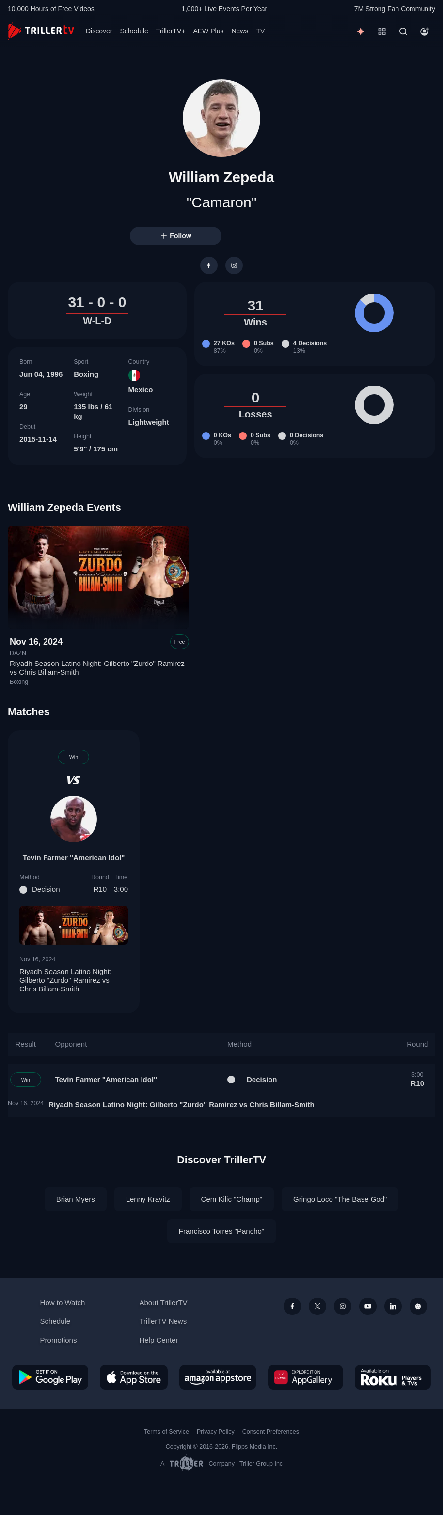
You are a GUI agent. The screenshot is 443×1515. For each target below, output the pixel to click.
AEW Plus (208, 31)
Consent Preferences (270, 1431)
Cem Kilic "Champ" (232, 1199)
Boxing (86, 374)
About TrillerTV (163, 1303)
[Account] (424, 31)
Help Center (158, 1340)
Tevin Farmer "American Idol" (74, 858)
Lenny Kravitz (148, 1199)
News (239, 31)
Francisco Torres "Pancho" (221, 1231)
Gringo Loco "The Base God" (340, 1199)
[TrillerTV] (41, 31)
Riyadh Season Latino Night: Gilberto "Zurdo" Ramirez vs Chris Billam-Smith (73, 981)
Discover (99, 31)
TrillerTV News (163, 1321)
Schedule (134, 31)
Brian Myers (75, 1199)
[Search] (403, 31)
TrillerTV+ (171, 31)
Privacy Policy (216, 1431)
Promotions (58, 1340)
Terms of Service (166, 1431)
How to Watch (62, 1303)
